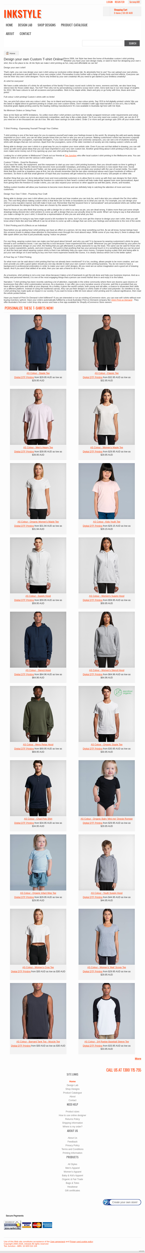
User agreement (57, 1241)
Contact (25, 33)
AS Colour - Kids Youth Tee (106, 521)
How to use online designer (72, 1115)
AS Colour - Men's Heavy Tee (38, 447)
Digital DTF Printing (24, 377)
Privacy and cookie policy (81, 1241)
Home (9, 25)
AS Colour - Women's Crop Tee (38, 967)
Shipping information (72, 1123)
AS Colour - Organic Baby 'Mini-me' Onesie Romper (107, 819)
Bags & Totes (72, 1183)
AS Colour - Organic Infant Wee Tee (38, 893)
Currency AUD (135, 1)
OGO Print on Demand (121, 300)
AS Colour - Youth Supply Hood (106, 893)
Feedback (73, 1141)
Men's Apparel (72, 1168)
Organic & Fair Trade (72, 1179)
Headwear (72, 1186)
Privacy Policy (73, 1145)
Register (119, 2)
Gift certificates (72, 1190)
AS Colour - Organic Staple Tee (106, 744)
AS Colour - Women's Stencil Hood (106, 670)
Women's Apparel (72, 1171)
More (138, 1058)
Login (109, 2)
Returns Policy (72, 1119)
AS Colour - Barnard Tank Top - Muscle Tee (38, 1041)
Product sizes (72, 1111)
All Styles (72, 1164)
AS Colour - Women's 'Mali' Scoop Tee (106, 967)
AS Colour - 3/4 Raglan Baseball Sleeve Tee (106, 1041)
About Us (72, 1138)
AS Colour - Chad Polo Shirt (38, 819)
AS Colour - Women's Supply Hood (106, 596)
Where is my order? (73, 1126)
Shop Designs (47, 25)
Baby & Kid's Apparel (72, 1175)
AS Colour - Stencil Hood (38, 670)
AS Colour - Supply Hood (38, 596)
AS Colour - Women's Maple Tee (106, 447)
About (10, 33)
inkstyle (22, 13)
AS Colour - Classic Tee (107, 373)
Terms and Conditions (72, 1149)
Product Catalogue (74, 25)
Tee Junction (71, 155)
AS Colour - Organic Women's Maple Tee (38, 521)
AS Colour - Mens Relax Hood (38, 744)
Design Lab (25, 25)
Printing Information (72, 1153)
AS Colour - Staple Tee (38, 373)
